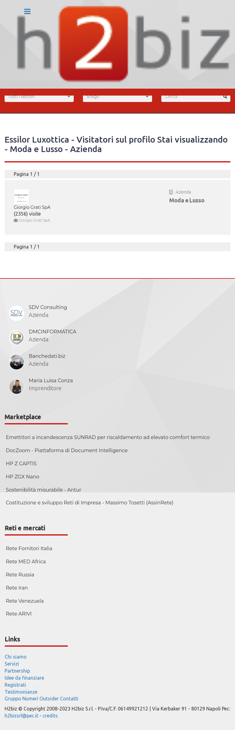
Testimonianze (21, 692)
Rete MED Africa (26, 562)
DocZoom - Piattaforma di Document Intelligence (67, 450)
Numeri (30, 698)
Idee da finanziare (24, 678)
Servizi (12, 663)
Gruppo (13, 698)
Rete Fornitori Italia (29, 548)
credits (50, 715)
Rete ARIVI (19, 614)
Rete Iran (17, 588)
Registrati (15, 685)
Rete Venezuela (25, 601)
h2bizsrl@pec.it (21, 715)
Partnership (17, 671)
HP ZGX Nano (22, 477)
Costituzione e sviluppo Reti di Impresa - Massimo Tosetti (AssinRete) (89, 503)
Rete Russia (20, 575)
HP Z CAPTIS (21, 464)
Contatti (69, 698)
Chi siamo (16, 656)
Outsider (49, 698)
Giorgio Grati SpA (32, 207)
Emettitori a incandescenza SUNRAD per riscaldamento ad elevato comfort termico (108, 437)
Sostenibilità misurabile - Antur (43, 490)
